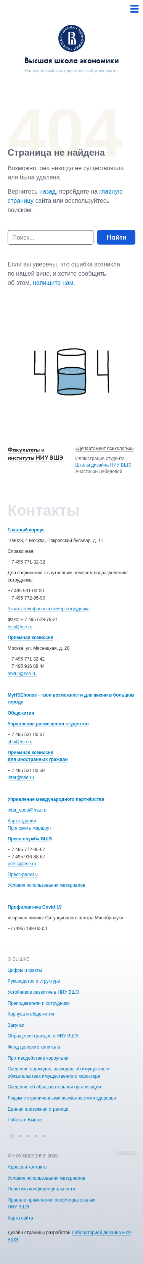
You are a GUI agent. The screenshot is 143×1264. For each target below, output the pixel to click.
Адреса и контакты (28, 1167)
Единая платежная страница (38, 1108)
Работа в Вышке (25, 1120)
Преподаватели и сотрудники (38, 1003)
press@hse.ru (22, 863)
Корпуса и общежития (31, 1014)
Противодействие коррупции (38, 1057)
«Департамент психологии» (105, 448)
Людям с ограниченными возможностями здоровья (62, 1098)
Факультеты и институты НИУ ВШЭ (35, 453)
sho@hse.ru (20, 742)
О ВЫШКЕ (18, 959)
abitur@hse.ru (22, 673)
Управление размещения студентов (48, 724)
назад (47, 191)
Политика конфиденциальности (41, 1189)
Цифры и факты (25, 970)
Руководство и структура (34, 981)
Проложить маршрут (29, 828)
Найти (116, 237)
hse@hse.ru (20, 627)
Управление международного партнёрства (56, 799)
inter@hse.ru (21, 777)
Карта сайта (20, 1217)
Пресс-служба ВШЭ (30, 839)
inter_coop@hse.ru (27, 810)
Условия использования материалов (46, 885)
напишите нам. (54, 282)
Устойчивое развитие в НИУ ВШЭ (43, 992)
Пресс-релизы (23, 874)
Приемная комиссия (30, 637)
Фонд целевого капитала (34, 1047)
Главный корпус (26, 530)
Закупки (16, 1024)
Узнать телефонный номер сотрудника (49, 608)
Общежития (21, 713)
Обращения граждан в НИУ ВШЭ (43, 1036)
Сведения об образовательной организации (54, 1087)
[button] (12, 1135)
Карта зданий (22, 820)
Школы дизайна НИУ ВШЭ (104, 465)
